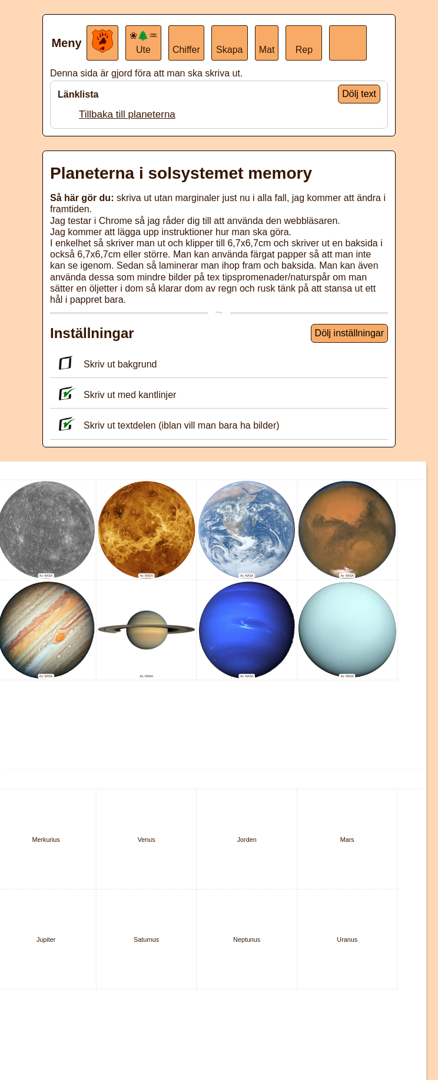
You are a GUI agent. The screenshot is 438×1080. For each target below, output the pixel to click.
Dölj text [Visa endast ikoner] (359, 94)
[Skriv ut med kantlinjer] (65, 393)
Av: (42, 575)
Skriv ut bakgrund (106, 364)
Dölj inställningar (349, 333)
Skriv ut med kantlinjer (115, 394)
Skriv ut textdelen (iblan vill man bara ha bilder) (167, 425)
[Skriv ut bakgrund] (65, 363)
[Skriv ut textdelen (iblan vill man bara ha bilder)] (65, 424)
